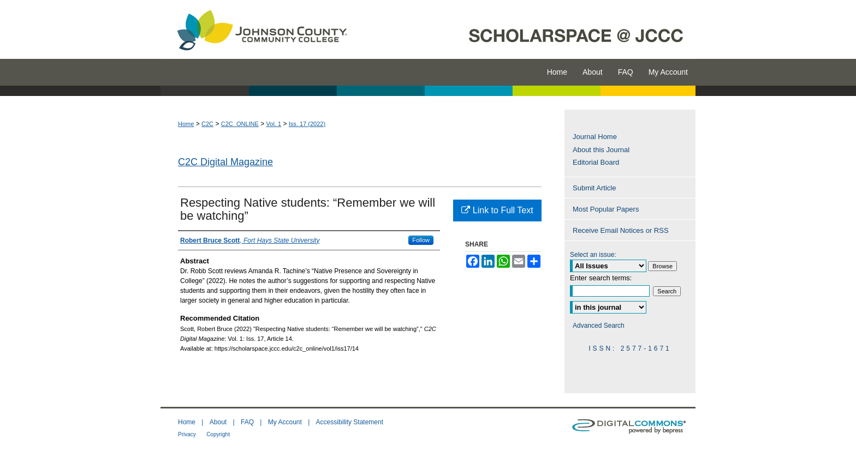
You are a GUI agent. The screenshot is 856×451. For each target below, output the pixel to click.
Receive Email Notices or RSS (621, 230)
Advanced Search (599, 325)
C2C (207, 124)
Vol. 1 (274, 124)
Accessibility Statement (349, 422)
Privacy (187, 434)
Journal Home (595, 137)
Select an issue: (593, 254)
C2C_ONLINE (240, 124)
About (218, 422)
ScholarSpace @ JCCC (528, 29)
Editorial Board (596, 162)
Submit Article (594, 188)
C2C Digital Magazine (225, 162)
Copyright (218, 434)
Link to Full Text (497, 210)
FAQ (247, 422)
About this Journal (601, 150)
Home (186, 124)
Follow (421, 240)
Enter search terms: (601, 278)
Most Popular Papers (606, 209)
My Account (285, 422)
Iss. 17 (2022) (307, 124)
